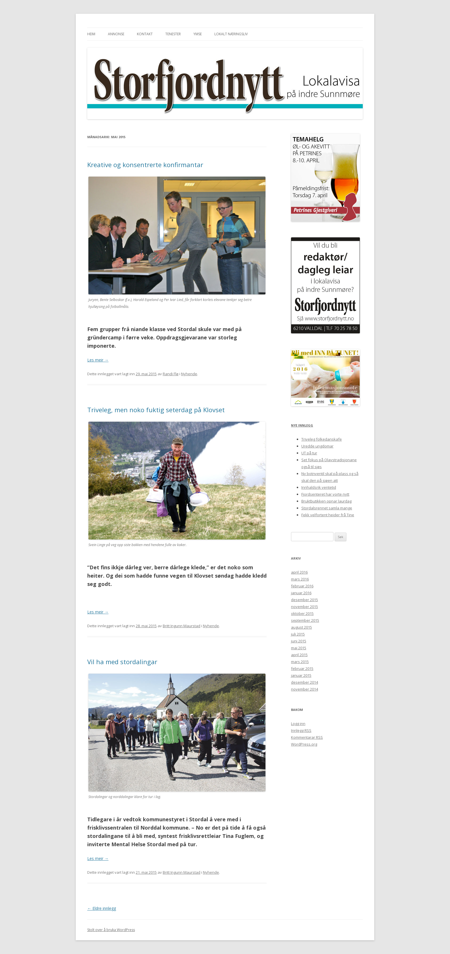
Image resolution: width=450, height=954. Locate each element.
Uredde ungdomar (317, 446)
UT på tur (309, 453)
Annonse (116, 34)
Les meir (97, 360)
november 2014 (304, 689)
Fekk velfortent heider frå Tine (327, 514)
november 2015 (304, 606)
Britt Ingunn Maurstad (181, 625)
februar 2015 (302, 668)
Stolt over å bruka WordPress (111, 929)
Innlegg (301, 730)
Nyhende (189, 373)
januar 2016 (301, 592)
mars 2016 (300, 579)
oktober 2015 (302, 613)
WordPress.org (304, 744)
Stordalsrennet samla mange (326, 508)
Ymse (197, 34)
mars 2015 (300, 661)
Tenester (173, 34)
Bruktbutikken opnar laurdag (326, 501)
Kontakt (145, 34)
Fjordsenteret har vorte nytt (325, 494)
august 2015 (301, 627)
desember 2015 (304, 599)
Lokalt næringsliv (231, 34)
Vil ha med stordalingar (122, 661)
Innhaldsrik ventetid (318, 487)
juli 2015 (298, 634)
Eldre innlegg (101, 908)
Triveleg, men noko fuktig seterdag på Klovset (156, 409)
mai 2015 (298, 647)
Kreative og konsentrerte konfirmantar (145, 164)
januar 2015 (301, 675)
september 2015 (305, 620)
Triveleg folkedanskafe (321, 439)
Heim (91, 34)
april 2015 (299, 654)
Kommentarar (307, 737)
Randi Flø (171, 373)
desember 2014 (304, 682)
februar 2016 (302, 586)
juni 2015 (298, 641)
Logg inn (298, 723)
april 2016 (299, 572)
